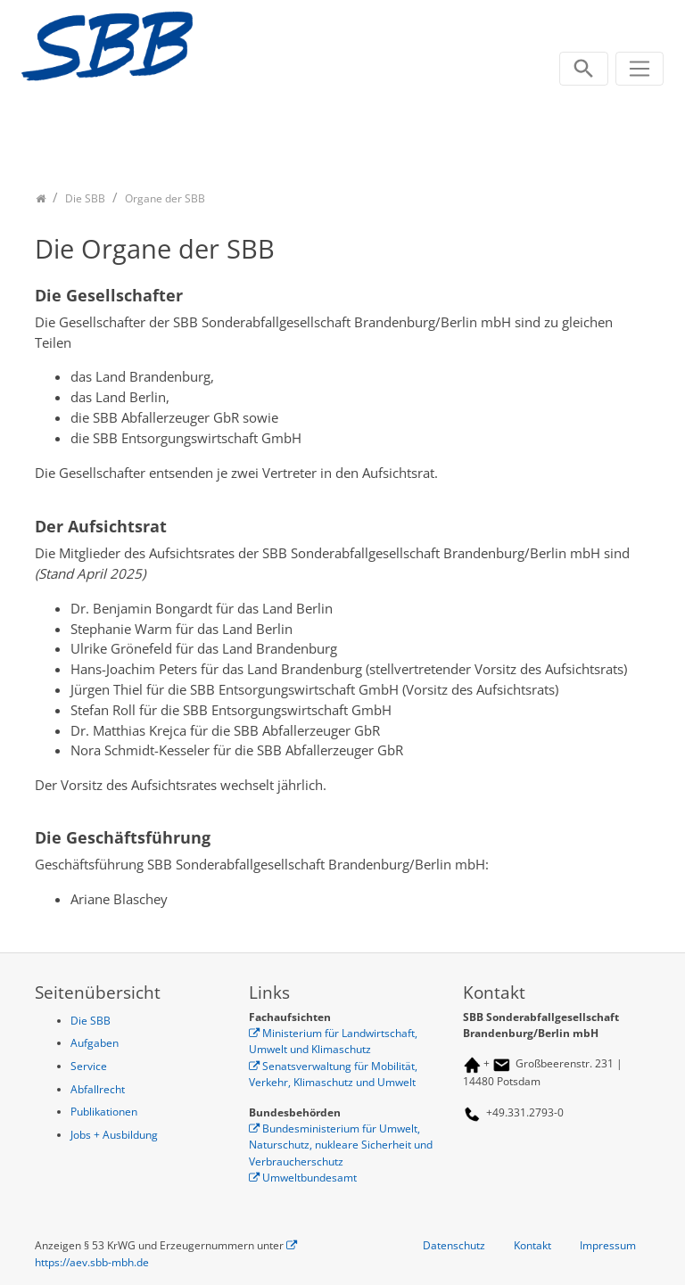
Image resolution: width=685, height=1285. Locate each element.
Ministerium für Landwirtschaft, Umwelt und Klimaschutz (333, 1041)
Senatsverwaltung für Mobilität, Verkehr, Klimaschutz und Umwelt (333, 1074)
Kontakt (532, 1245)
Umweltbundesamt (309, 1177)
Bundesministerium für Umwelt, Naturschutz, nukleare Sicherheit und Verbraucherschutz (341, 1144)
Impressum (608, 1245)
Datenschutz (454, 1245)
